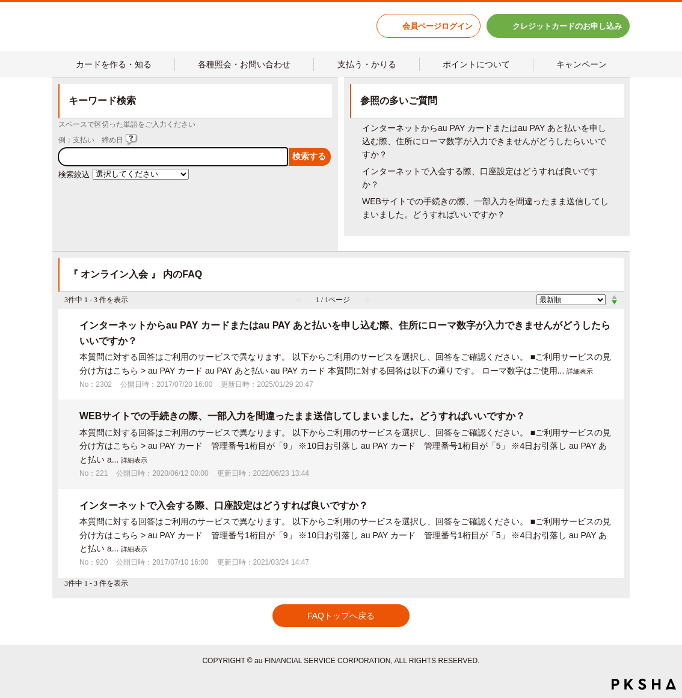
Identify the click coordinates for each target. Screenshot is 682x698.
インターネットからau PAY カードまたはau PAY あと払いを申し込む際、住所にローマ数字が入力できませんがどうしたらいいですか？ (484, 141)
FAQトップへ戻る (341, 616)
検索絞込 (74, 175)
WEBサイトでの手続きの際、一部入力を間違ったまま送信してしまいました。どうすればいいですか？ (302, 416)
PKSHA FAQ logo (644, 684)
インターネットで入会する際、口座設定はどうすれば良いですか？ (223, 505)
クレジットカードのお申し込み (567, 26)
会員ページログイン (437, 26)
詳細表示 (580, 371)
